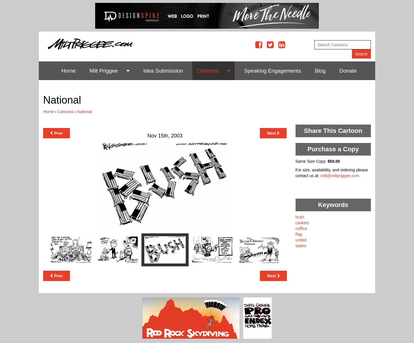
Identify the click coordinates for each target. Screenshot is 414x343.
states (301, 245)
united (301, 240)
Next (273, 133)
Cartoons (207, 71)
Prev (56, 133)
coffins (301, 228)
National (84, 111)
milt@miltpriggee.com (340, 175)
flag (299, 234)
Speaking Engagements (272, 71)
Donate (347, 71)
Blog (320, 71)
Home (69, 71)
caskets (302, 222)
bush (300, 217)
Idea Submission (163, 71)
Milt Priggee (103, 71)
